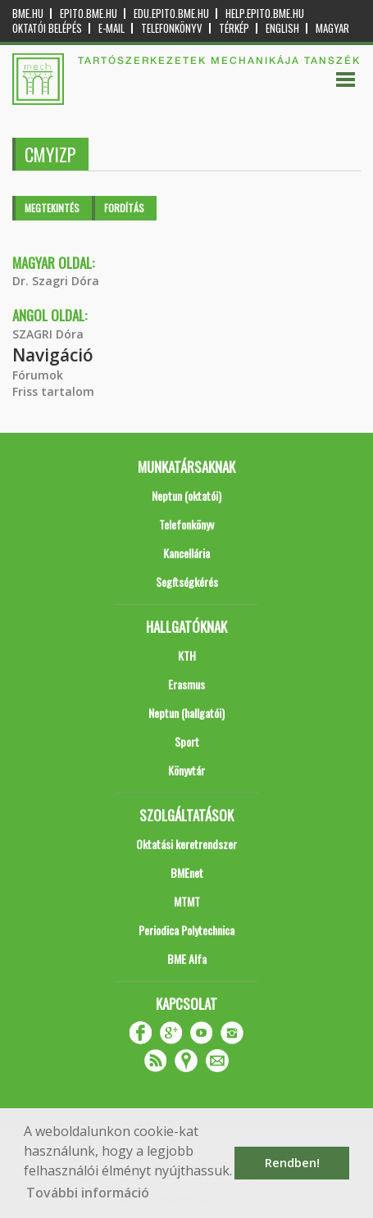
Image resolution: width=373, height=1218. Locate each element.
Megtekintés (52, 208)
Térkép (234, 28)
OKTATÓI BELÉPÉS (47, 28)
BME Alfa (187, 958)
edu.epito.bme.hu (171, 13)
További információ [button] (87, 1193)
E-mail (111, 28)
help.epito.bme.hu (264, 13)
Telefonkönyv (171, 28)
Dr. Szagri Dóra (55, 281)
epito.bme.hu (88, 13)
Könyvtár (186, 770)
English (282, 28)
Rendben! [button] (292, 1162)
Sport (187, 741)
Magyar (332, 28)
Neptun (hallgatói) (186, 712)
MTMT (187, 901)
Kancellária (186, 552)
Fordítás (124, 208)
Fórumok (37, 375)
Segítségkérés (187, 581)
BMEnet (187, 872)
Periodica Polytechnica (186, 929)
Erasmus (186, 684)
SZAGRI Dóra (48, 334)
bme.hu (27, 13)
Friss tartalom (53, 391)
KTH (187, 655)
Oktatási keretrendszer (186, 843)
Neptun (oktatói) (186, 495)
